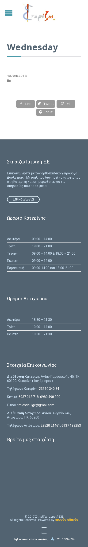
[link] (66, 520)
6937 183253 (71, 425)
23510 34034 (65, 539)
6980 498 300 (50, 397)
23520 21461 (50, 425)
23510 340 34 (49, 389)
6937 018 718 (29, 397)
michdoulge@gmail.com (36, 405)
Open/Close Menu (9, 12)
